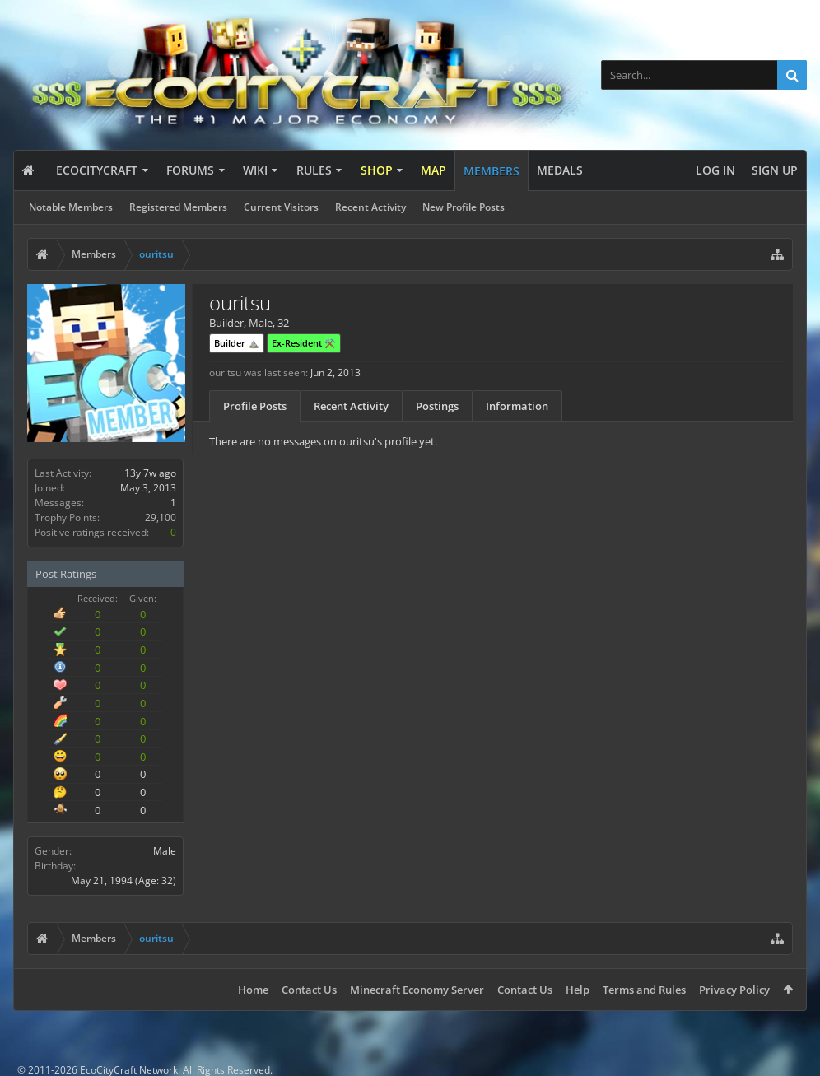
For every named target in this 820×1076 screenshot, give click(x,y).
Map (433, 170)
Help (577, 989)
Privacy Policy (734, 989)
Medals (560, 170)
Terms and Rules (644, 989)
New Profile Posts (463, 207)
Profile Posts (255, 405)
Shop (377, 170)
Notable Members (71, 207)
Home (253, 989)
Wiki (255, 170)
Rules (314, 170)
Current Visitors (281, 207)
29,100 (160, 517)
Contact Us (309, 989)
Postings (437, 405)
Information (517, 405)
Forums (190, 170)
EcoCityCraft (96, 170)
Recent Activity (370, 207)
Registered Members (178, 207)
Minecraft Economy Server (417, 989)
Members (491, 171)
